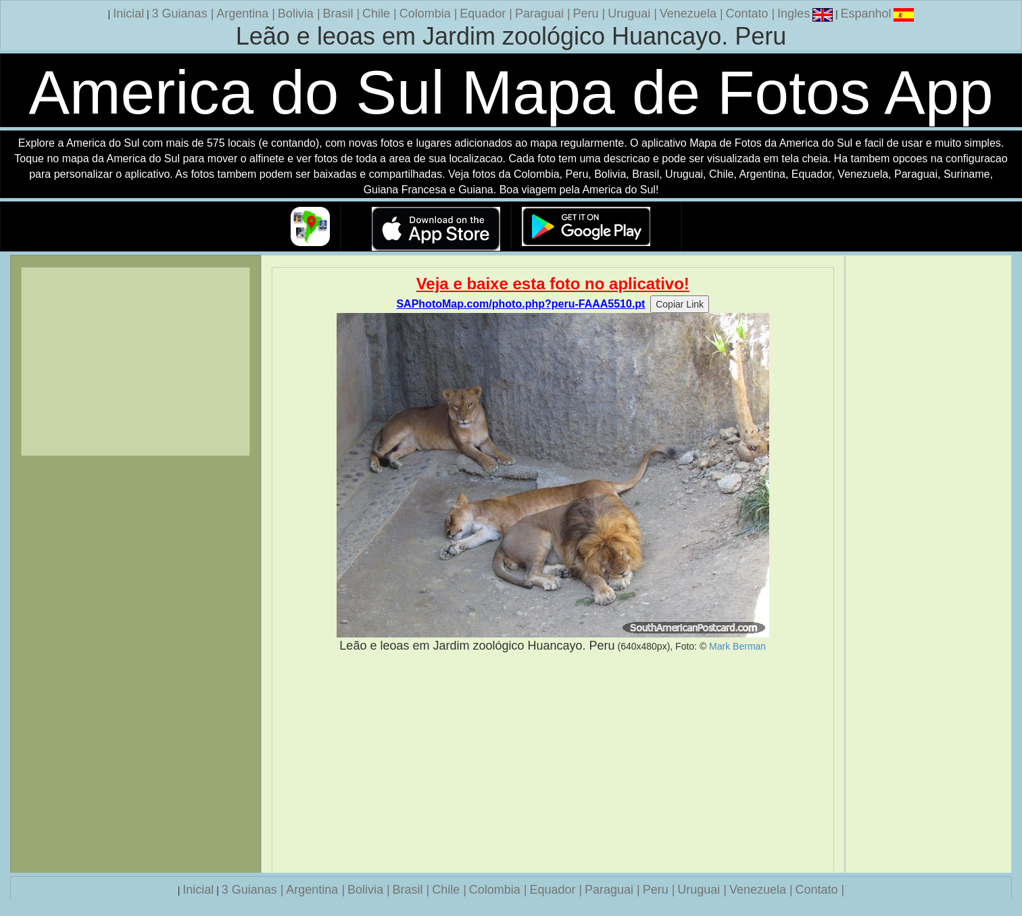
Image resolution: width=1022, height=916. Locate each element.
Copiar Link (680, 304)
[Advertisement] (553, 763)
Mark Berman (737, 646)
